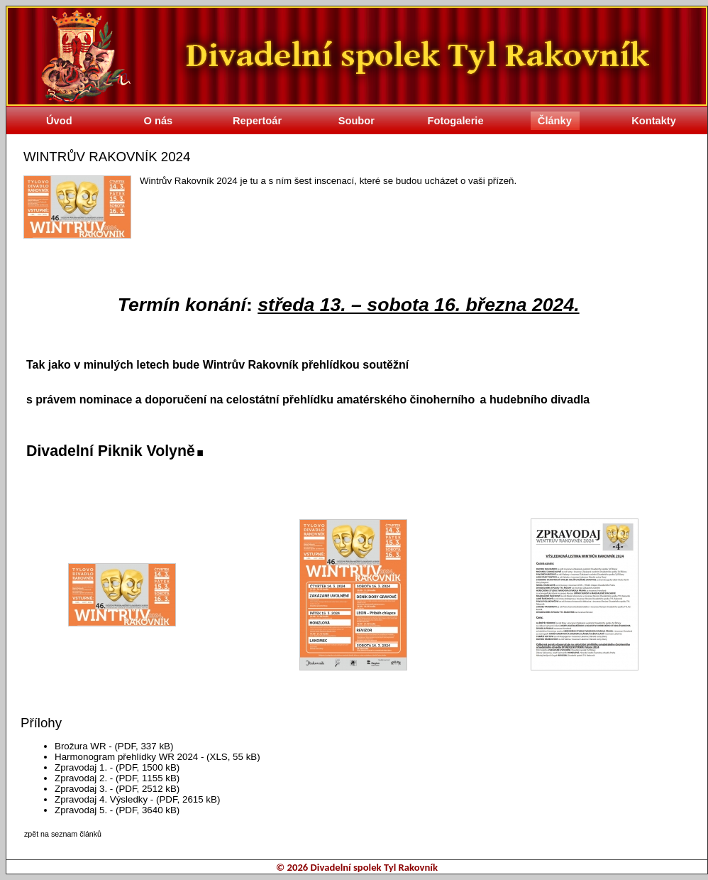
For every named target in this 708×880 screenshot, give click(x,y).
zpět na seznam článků (62, 834)
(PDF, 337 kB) (143, 746)
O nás (158, 120)
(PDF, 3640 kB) (147, 810)
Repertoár (257, 120)
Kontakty (653, 120)
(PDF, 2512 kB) (147, 788)
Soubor (356, 120)
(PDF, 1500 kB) (147, 767)
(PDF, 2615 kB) (188, 799)
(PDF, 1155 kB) (147, 778)
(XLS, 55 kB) (233, 756)
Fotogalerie (456, 120)
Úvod (59, 120)
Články (555, 120)
